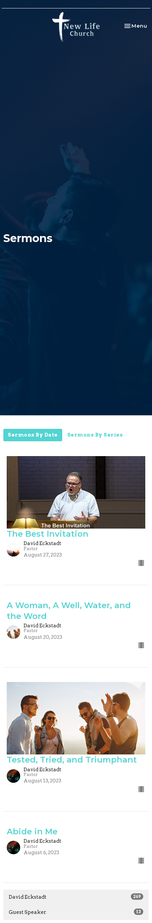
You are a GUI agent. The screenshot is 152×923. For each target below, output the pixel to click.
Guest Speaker (76, 912)
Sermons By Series (95, 435)
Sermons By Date (33, 435)
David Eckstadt (76, 896)
